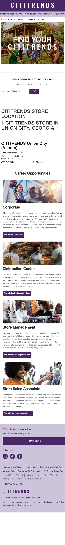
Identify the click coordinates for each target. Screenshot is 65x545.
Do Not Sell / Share (33, 479)
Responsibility (31, 475)
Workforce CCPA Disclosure (30, 471)
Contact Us (17, 467)
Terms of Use (8, 475)
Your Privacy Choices (17, 484)
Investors (44, 475)
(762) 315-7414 (7, 162)
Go (34, 91)
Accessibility (17, 479)
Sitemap (6, 479)
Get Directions (38, 162)
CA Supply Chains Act (53, 471)
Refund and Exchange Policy (51, 467)
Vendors (19, 475)
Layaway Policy (9, 471)
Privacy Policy (31, 467)
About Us (6, 467)
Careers (53, 475)
